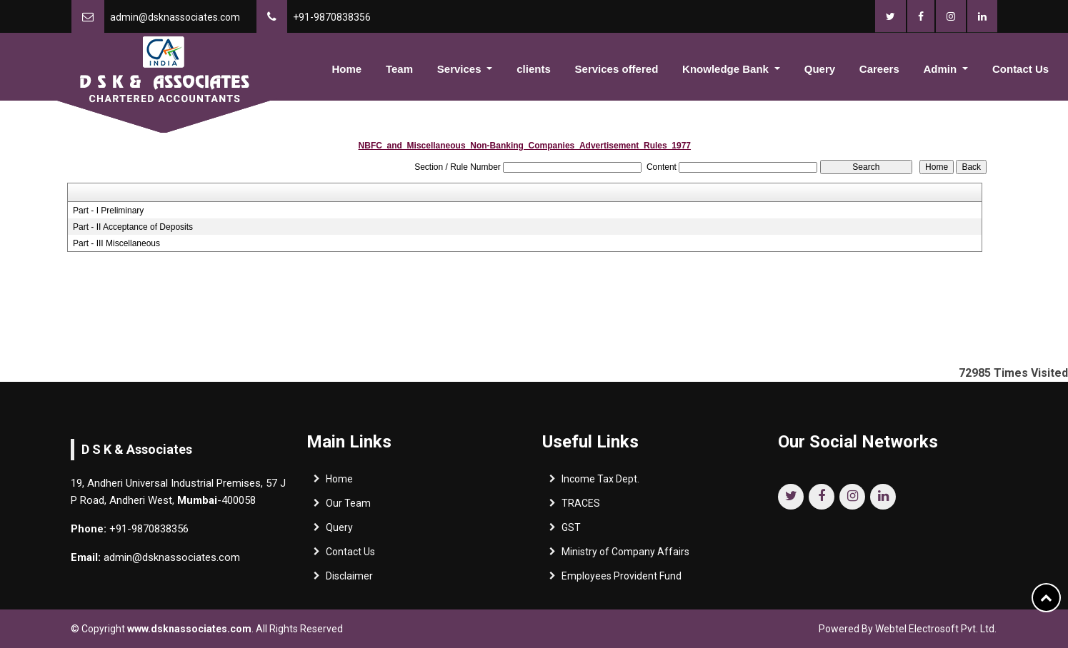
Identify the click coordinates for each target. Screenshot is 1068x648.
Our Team (348, 506)
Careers (879, 69)
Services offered (617, 69)
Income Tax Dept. (600, 482)
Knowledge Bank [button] (727, 69)
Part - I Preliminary (108, 211)
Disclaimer (349, 579)
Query (819, 69)
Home (346, 69)
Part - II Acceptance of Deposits (133, 227)
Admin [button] (942, 69)
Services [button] (460, 69)
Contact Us (1020, 69)
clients (533, 69)
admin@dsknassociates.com (175, 17)
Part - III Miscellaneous (116, 243)
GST (571, 531)
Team (399, 69)
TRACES (581, 506)
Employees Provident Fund (622, 579)
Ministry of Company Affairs (625, 555)
